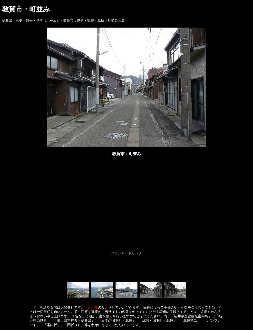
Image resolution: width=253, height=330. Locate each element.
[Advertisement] (126, 268)
